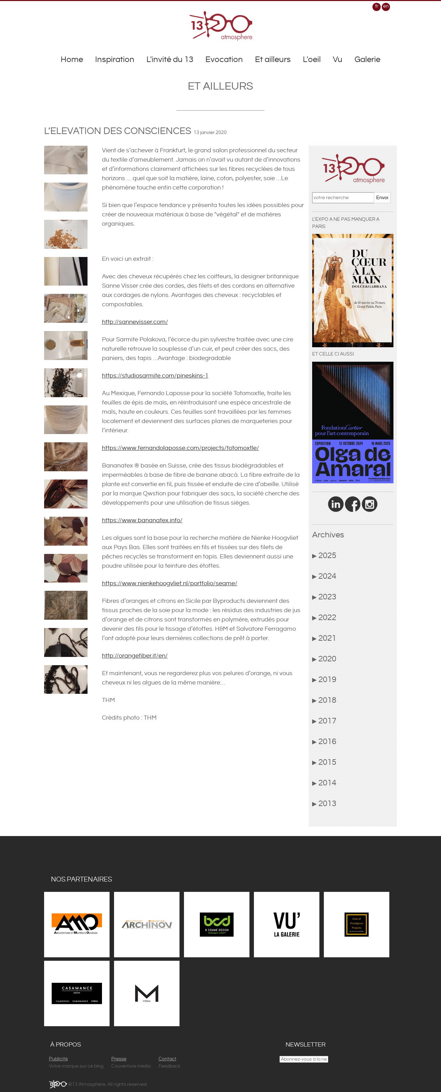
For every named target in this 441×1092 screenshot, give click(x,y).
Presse (118, 1059)
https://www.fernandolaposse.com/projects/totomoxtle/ (180, 448)
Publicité (58, 1059)
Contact (167, 1059)
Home (72, 59)
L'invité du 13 (169, 59)
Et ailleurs (273, 59)
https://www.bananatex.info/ (142, 520)
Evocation (224, 59)
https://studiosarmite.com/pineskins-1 (155, 375)
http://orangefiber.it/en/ (135, 655)
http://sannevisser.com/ (135, 322)
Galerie (367, 59)
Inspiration (114, 59)
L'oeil (312, 59)
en (386, 6)
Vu (337, 59)
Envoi (382, 197)
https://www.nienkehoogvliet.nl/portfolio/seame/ (169, 583)
